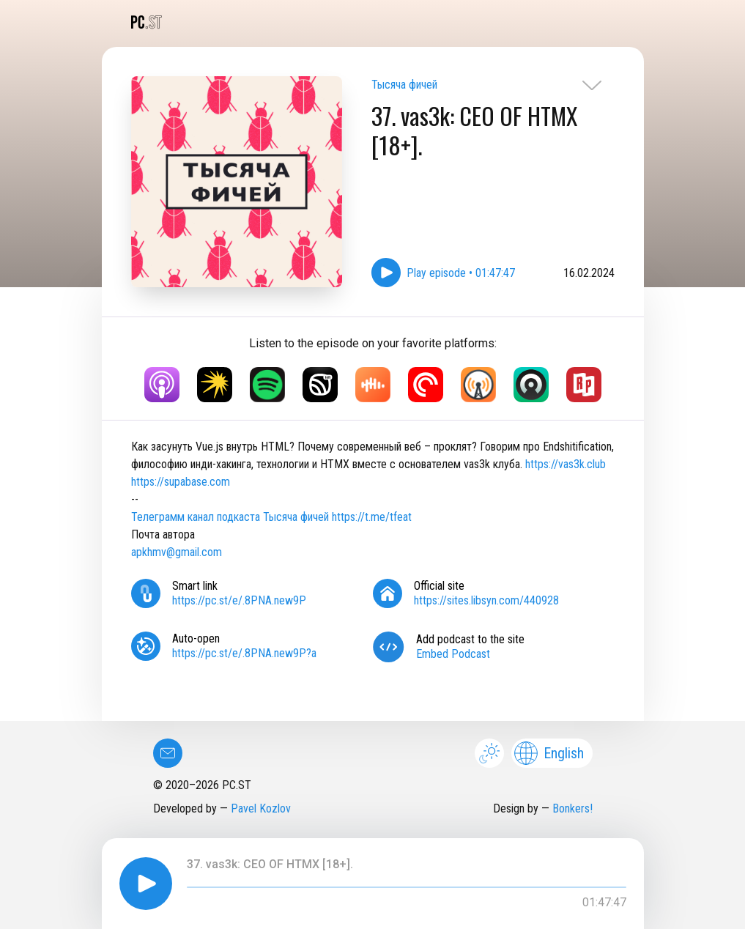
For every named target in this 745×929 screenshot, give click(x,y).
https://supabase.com (180, 482)
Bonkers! (572, 808)
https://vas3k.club (565, 464)
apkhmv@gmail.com (176, 552)
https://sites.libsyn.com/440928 (486, 600)
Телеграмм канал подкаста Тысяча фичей (230, 517)
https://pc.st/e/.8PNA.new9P (239, 600)
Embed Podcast (453, 654)
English (549, 753)
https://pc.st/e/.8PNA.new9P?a (244, 653)
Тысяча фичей (404, 85)
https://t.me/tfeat (372, 517)
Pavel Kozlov (261, 808)
